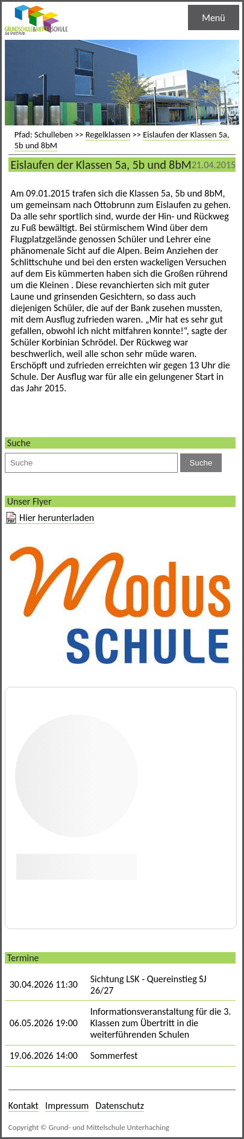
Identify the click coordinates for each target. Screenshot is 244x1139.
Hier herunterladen (56, 517)
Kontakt (23, 1105)
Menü (213, 18)
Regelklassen (108, 134)
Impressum (67, 1105)
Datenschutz (120, 1105)
